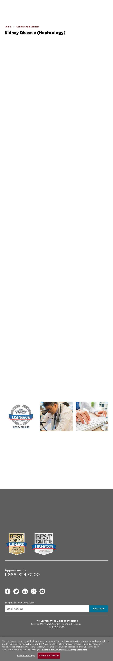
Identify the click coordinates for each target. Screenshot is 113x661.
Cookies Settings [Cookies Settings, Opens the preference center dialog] (26, 655)
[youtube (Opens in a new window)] (42, 591)
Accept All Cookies (49, 655)
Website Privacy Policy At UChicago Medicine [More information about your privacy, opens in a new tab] (64, 650)
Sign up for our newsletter (20, 602)
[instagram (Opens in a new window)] (34, 591)
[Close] (108, 641)
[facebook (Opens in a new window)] (7, 591)
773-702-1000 (57, 627)
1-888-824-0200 (22, 572)
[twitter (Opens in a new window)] (16, 591)
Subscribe (99, 608)
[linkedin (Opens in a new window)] (25, 591)
